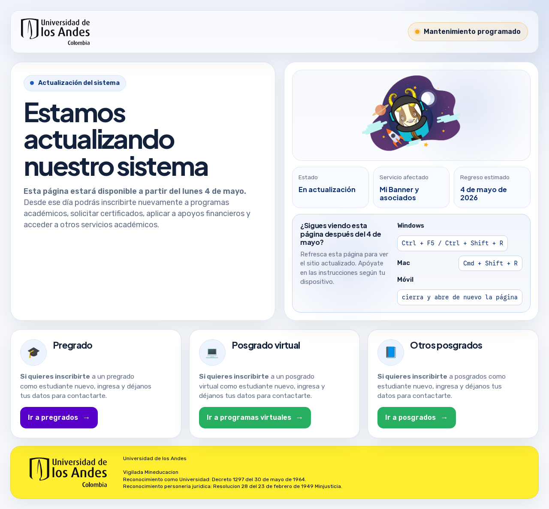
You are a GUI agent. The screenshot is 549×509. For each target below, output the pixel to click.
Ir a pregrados (59, 417)
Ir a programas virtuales (255, 417)
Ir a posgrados (416, 417)
